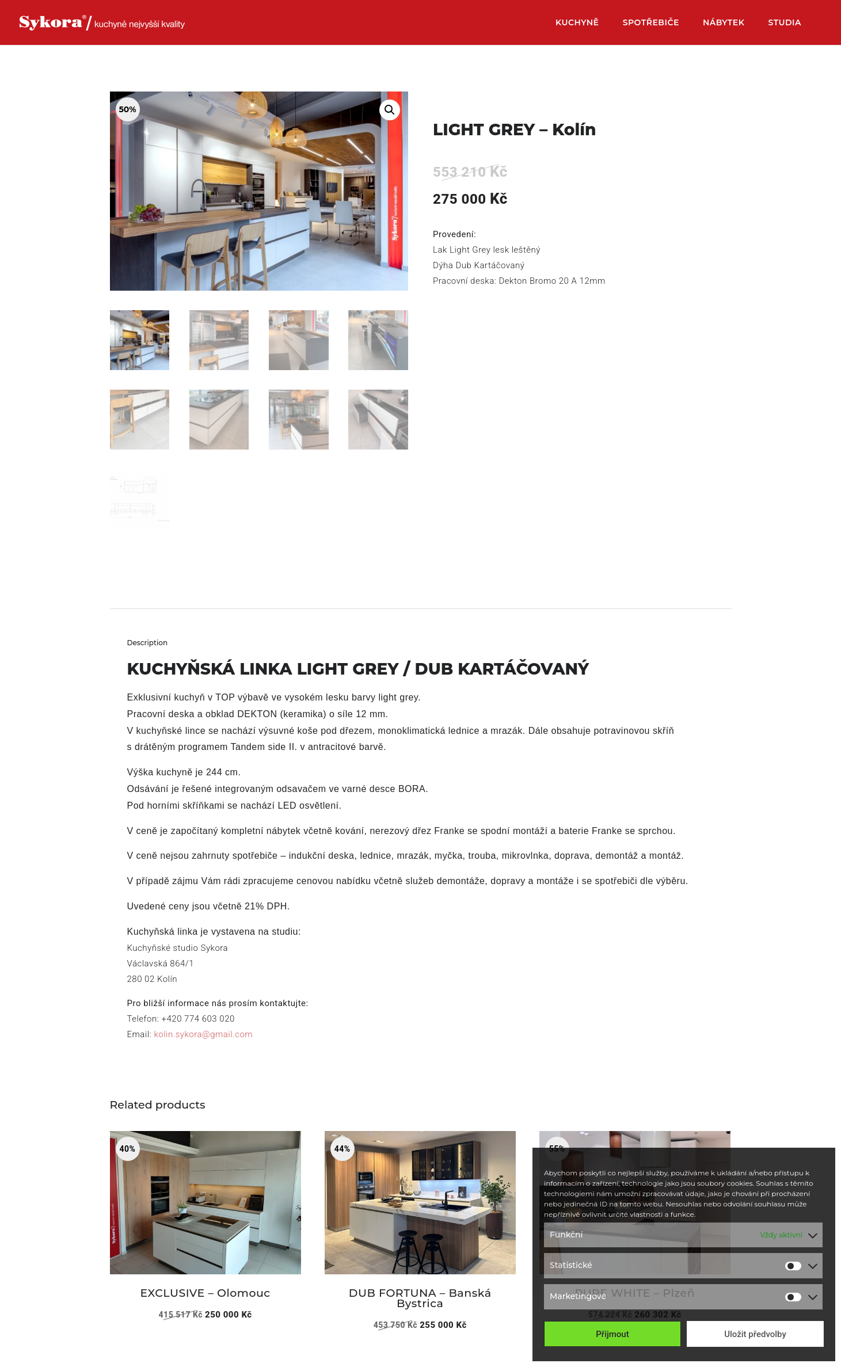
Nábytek (723, 23)
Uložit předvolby (755, 1334)
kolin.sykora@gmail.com (203, 1034)
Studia (784, 23)
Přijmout (612, 1334)
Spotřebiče (651, 23)
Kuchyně (577, 23)
